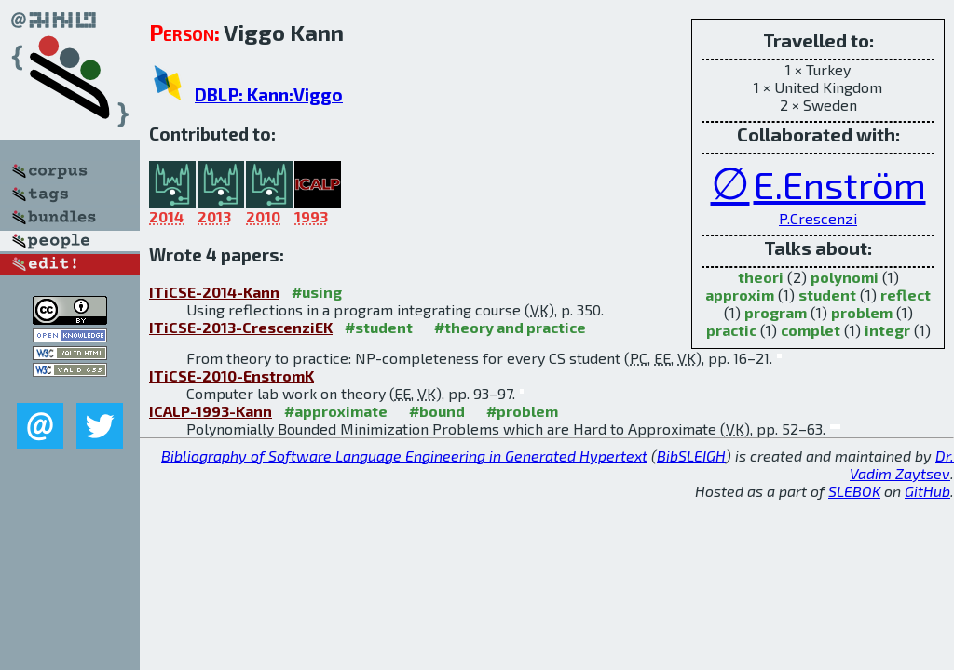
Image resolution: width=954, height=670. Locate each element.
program (775, 312)
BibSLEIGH (691, 455)
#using (317, 292)
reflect (905, 294)
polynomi (845, 277)
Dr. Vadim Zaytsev (902, 464)
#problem (522, 411)
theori (761, 277)
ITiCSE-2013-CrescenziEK (241, 327)
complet (810, 330)
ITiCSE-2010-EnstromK (231, 375)
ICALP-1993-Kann (210, 411)
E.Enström (840, 184)
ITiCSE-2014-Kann (214, 292)
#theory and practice (510, 327)
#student (379, 327)
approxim (739, 294)
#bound (437, 411)
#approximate (336, 411)
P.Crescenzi (818, 218)
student (827, 294)
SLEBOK (854, 491)
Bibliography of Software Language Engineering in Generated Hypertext (404, 455)
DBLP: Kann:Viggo (269, 94)
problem (862, 312)
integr (887, 330)
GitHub (927, 491)
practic (731, 330)
